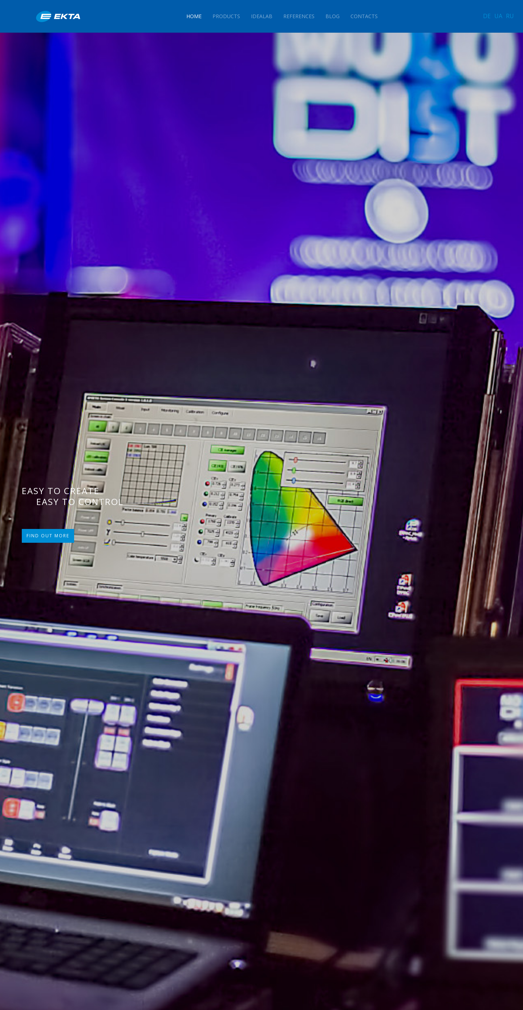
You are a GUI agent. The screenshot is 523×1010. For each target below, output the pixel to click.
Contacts (364, 16)
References (299, 16)
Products (226, 16)
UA (498, 16)
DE (487, 16)
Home (194, 16)
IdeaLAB (261, 16)
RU (510, 16)
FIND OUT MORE (48, 536)
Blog (332, 16)
